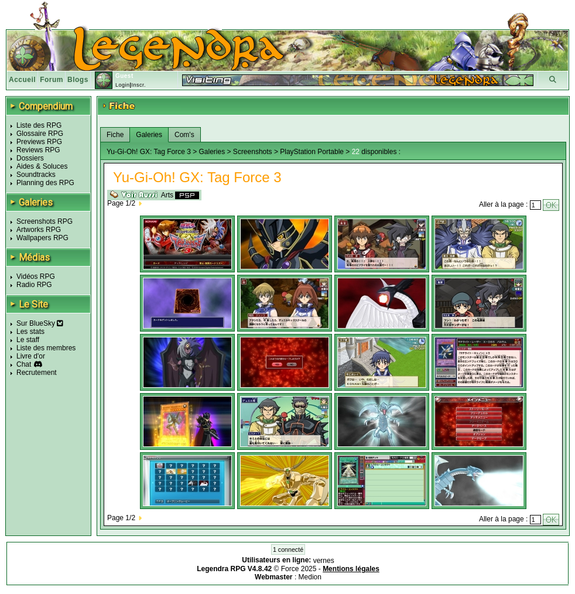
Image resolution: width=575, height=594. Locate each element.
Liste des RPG (38, 125)
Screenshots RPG (44, 221)
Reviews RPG (38, 150)
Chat (23, 364)
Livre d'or (30, 356)
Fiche (115, 135)
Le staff (27, 340)
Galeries (149, 135)
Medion (310, 577)
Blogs (77, 80)
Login (122, 85)
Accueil (22, 80)
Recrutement (36, 372)
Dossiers (30, 158)
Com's (184, 135)
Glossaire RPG (39, 133)
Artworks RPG (38, 230)
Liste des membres (46, 348)
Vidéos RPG (35, 276)
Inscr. (138, 85)
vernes (323, 561)
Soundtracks (36, 174)
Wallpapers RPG (42, 238)
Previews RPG (39, 142)
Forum (51, 80)
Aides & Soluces (41, 166)
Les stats (30, 331)
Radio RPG (34, 285)
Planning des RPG (45, 183)
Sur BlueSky (39, 323)
